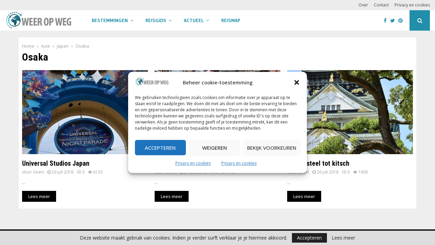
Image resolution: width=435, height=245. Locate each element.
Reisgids (155, 20)
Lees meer (343, 237)
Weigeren (214, 147)
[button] (296, 82)
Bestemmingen (110, 20)
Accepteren (160, 147)
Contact (381, 5)
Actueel (194, 20)
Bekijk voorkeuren (271, 147)
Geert (38, 172)
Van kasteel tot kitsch (318, 163)
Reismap (230, 20)
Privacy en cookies (193, 163)
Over (363, 5)
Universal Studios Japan (55, 163)
